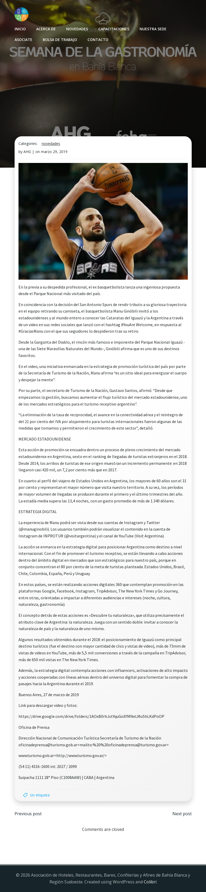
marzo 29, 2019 (54, 151)
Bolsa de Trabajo (60, 39)
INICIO (20, 28)
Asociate (23, 39)
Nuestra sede (153, 28)
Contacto (98, 39)
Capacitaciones (113, 28)
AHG (27, 151)
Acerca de (46, 28)
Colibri (150, 882)
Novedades (77, 28)
